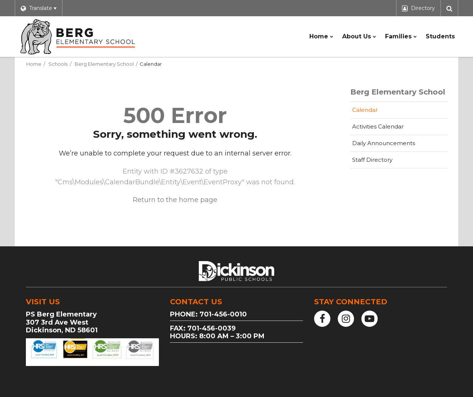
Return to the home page (175, 200)
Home (33, 64)
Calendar (365, 109)
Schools (58, 64)
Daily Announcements (383, 143)
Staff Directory (372, 159)
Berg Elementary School (104, 64)
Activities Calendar (389, 128)
